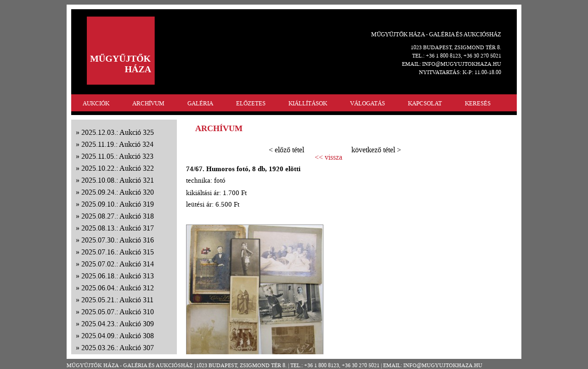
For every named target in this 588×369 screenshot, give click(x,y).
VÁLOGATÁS (367, 103)
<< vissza (328, 157)
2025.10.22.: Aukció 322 (117, 168)
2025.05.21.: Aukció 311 (117, 300)
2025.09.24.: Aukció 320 (117, 192)
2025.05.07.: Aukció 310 (117, 312)
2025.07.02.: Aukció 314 (117, 264)
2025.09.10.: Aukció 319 (117, 204)
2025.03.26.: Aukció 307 (117, 347)
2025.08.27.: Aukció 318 (117, 216)
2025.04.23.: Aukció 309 (117, 324)
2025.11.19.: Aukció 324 (117, 144)
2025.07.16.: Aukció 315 (117, 252)
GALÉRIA (200, 103)
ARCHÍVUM (148, 103)
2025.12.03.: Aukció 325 (117, 132)
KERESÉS (478, 103)
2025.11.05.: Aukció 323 (117, 156)
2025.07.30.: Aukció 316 (117, 240)
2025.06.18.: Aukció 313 (117, 276)
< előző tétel (286, 150)
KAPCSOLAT (425, 103)
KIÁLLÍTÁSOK (307, 103)
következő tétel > (376, 150)
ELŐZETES (251, 103)
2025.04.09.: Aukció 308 (117, 335)
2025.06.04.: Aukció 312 (117, 288)
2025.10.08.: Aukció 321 (117, 180)
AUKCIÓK (96, 103)
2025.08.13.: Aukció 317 (117, 228)
